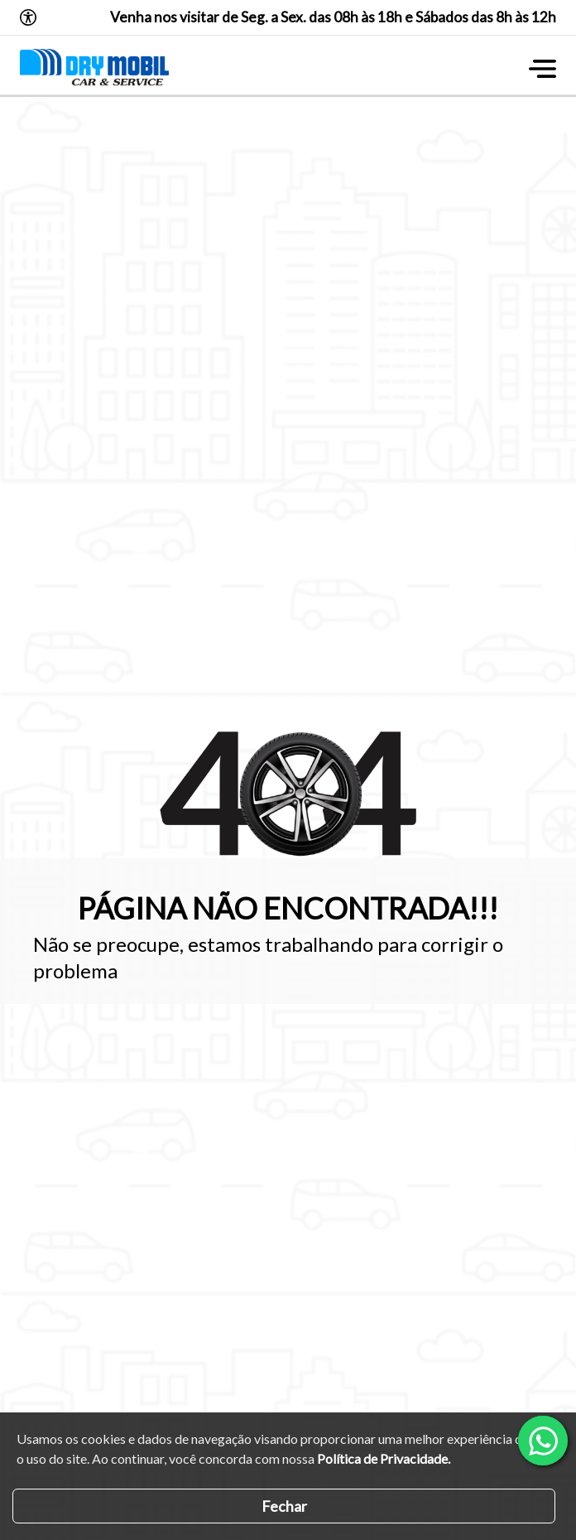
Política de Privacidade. (383, 1458)
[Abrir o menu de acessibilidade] (28, 17)
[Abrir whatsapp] (543, 1441)
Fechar (284, 1506)
